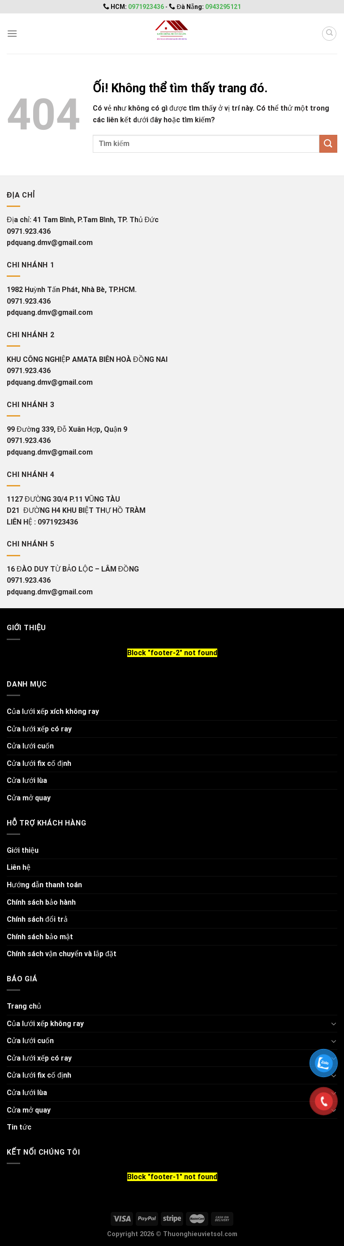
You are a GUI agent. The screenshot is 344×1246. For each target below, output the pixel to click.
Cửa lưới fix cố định (39, 763)
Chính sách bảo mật (40, 936)
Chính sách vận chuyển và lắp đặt (61, 954)
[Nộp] (328, 143)
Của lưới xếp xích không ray (53, 711)
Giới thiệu (23, 850)
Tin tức (19, 1127)
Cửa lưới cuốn (30, 746)
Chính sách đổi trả (37, 919)
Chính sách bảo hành (41, 902)
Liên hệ (18, 867)
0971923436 (146, 6)
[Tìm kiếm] (329, 33)
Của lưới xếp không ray (45, 1023)
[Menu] (12, 33)
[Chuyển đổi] (333, 1023)
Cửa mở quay (29, 798)
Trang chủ (24, 1006)
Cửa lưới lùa (27, 780)
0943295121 (223, 6)
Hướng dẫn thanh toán (44, 885)
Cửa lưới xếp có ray (39, 729)
